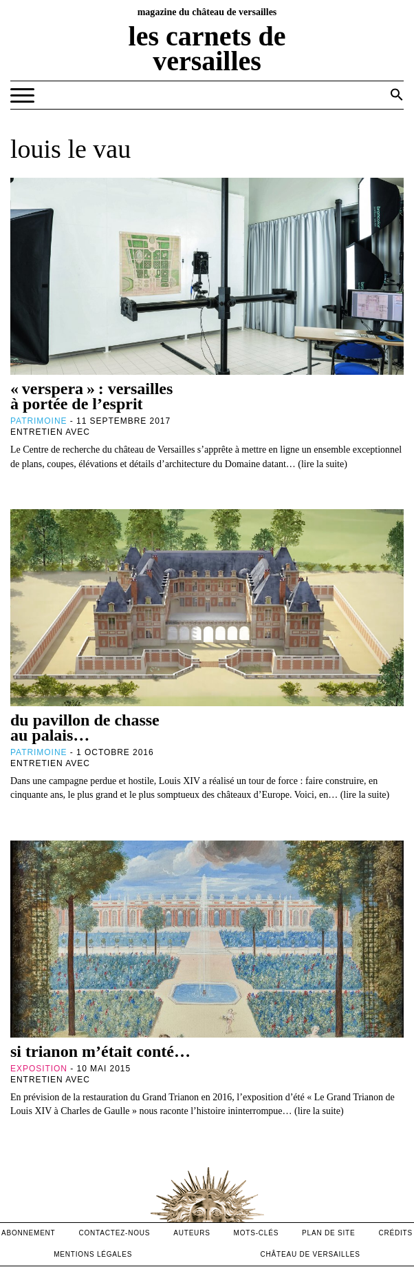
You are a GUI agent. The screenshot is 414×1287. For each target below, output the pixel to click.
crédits (395, 1233)
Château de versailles (310, 1254)
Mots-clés (256, 1233)
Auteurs (191, 1233)
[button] (397, 94)
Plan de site (328, 1233)
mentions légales (93, 1254)
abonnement (28, 1233)
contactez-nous (114, 1233)
